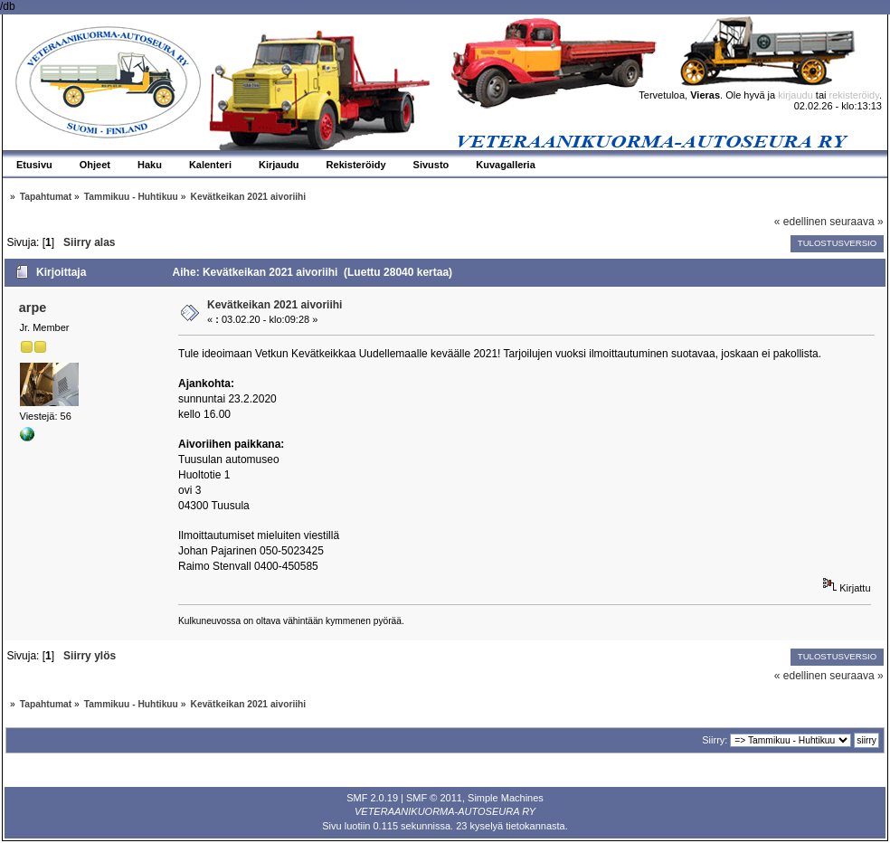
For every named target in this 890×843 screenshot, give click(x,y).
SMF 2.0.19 (372, 797)
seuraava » (856, 221)
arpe (32, 307)
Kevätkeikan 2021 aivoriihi (274, 304)
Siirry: (714, 739)
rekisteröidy (854, 95)
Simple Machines (506, 797)
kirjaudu (795, 95)
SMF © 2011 (434, 797)
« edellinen (800, 221)
